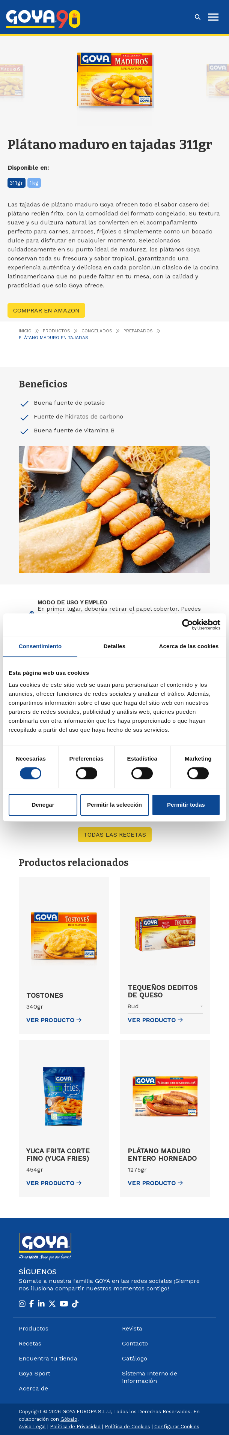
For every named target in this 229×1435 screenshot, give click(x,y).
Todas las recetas (114, 834)
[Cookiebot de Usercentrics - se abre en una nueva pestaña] (187, 624)
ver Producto (53, 1020)
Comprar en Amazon (46, 310)
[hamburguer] (213, 17)
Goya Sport (34, 1373)
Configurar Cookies (176, 1426)
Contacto (135, 1343)
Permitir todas (186, 804)
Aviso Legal (32, 1426)
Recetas (30, 1343)
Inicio (25, 330)
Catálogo (134, 1358)
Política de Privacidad (75, 1426)
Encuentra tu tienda (48, 1358)
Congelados (96, 330)
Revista (132, 1328)
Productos (56, 330)
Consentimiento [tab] (40, 646)
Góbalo (68, 1419)
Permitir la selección (114, 804)
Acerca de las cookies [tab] (189, 646)
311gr (16, 182)
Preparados (138, 330)
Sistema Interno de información (149, 1377)
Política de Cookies (127, 1426)
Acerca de (33, 1388)
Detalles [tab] (114, 646)
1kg (34, 182)
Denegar (43, 804)
